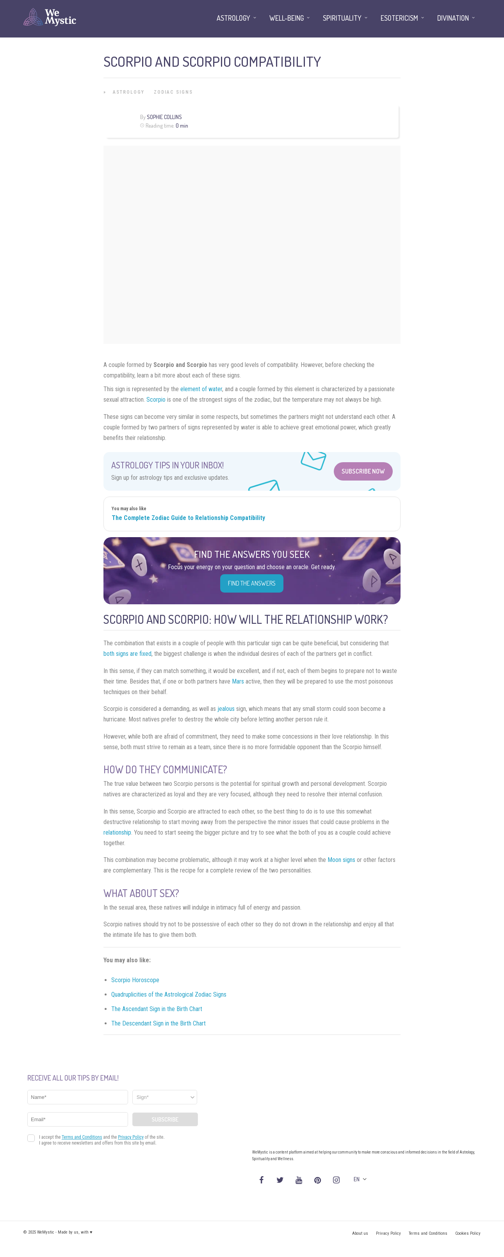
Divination (453, 18)
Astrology (128, 92)
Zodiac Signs (173, 92)
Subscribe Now (363, 471)
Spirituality (342, 18)
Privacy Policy (388, 1233)
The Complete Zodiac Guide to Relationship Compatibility (188, 518)
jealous (226, 708)
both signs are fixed (127, 653)
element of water (201, 389)
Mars (238, 681)
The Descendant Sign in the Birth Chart (158, 1023)
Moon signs (341, 860)
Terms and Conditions (428, 1233)
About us (360, 1233)
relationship (117, 832)
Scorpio (156, 399)
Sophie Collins (164, 117)
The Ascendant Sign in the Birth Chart (156, 1009)
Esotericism (399, 18)
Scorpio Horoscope (135, 980)
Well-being (286, 18)
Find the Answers (252, 583)
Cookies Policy (468, 1233)
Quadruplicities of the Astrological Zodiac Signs (168, 994)
